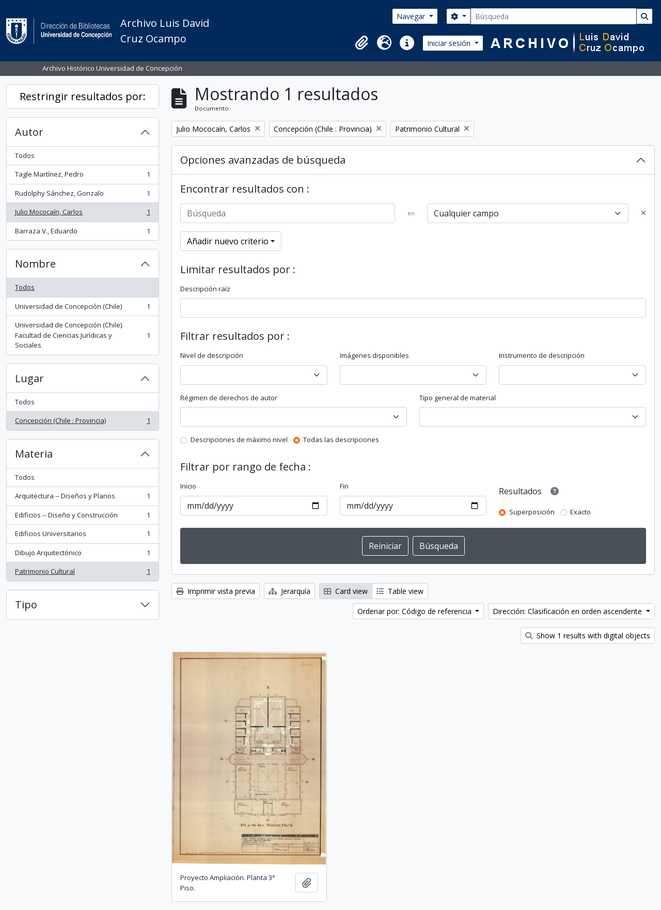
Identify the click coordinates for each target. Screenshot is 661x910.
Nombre (35, 264)
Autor (29, 132)
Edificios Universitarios (82, 536)
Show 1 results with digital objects (587, 635)
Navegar (412, 16)
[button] (361, 43)
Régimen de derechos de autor (228, 397)
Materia (34, 454)
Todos (25, 155)
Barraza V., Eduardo (82, 233)
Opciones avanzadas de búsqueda (262, 160)
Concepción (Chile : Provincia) (82, 423)
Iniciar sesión (450, 43)
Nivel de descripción (211, 355)
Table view (399, 591)
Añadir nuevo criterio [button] (228, 241)
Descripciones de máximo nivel (239, 439)
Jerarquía (289, 591)
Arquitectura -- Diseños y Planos (82, 498)
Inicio (188, 486)
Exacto (580, 511)
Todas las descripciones (341, 439)
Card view (346, 591)
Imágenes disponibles (374, 355)
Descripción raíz (205, 288)
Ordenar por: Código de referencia (415, 611)
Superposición (532, 511)
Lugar (29, 378)
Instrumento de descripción (542, 355)
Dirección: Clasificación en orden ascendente (568, 611)
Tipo (26, 604)
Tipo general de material (457, 397)
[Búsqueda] (553, 16)
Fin (344, 486)
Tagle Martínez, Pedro (82, 176)
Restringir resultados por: (83, 96)
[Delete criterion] (643, 213)
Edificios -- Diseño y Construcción (82, 517)
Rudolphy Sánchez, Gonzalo (82, 195)
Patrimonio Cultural (82, 573)
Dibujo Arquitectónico (82, 555)
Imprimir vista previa (215, 591)
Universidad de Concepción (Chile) (82, 309)
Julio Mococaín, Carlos (82, 214)
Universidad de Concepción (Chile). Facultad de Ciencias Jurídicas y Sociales (82, 335)
